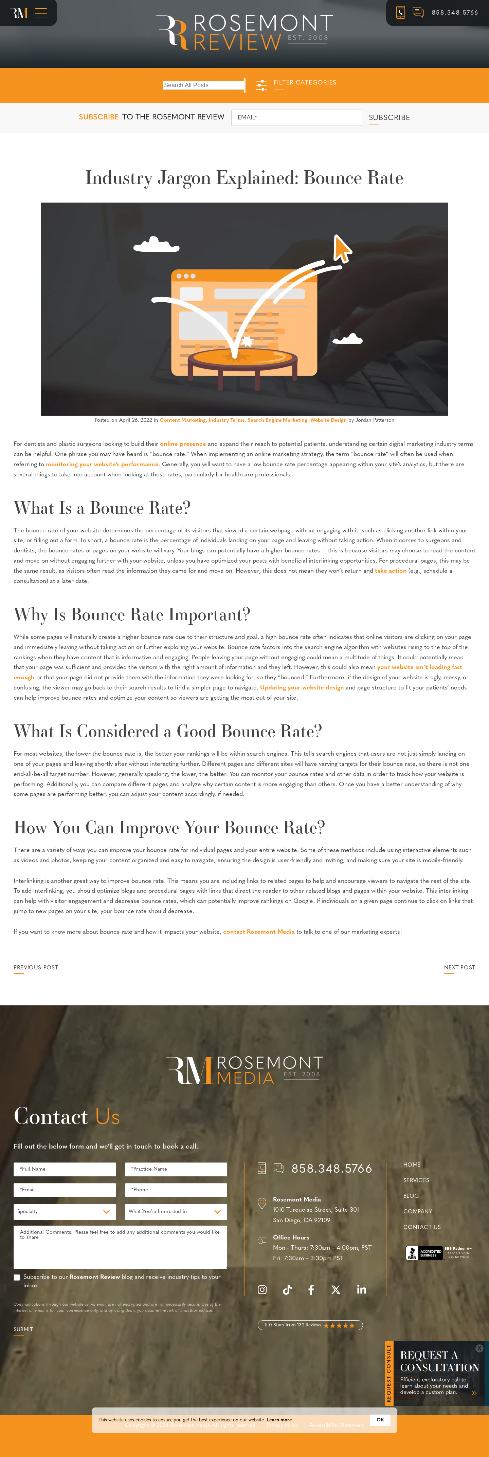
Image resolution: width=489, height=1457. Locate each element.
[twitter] (339, 1293)
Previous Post (36, 968)
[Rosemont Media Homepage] (19, 13)
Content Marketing (183, 420)
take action (391, 571)
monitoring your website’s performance (102, 464)
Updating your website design (302, 688)
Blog (411, 1196)
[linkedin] (365, 1293)
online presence (183, 444)
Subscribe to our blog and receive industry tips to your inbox (122, 1281)
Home (412, 1165)
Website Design (328, 420)
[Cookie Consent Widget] (244, 1427)
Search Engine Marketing (277, 420)
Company (417, 1212)
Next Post (459, 968)
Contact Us (422, 1227)
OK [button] (380, 1427)
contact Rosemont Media (259, 932)
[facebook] (314, 1293)
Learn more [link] (279, 1427)
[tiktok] (290, 1293)
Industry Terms (226, 420)
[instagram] (265, 1293)
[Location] (315, 1210)
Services (416, 1181)
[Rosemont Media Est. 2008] (244, 1071)
